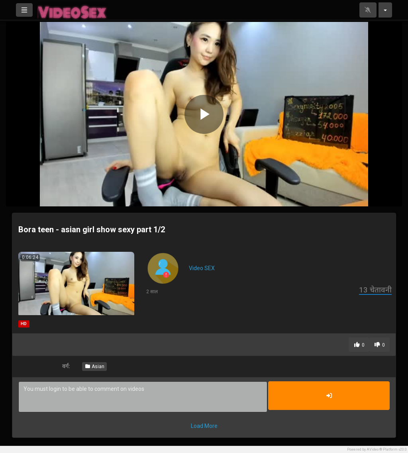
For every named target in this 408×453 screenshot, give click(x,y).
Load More (204, 426)
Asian (94, 366)
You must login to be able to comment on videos (142, 396)
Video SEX (202, 268)
